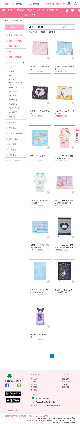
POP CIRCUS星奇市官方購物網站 (48, 405)
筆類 (10, 75)
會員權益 (34, 389)
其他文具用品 (13, 112)
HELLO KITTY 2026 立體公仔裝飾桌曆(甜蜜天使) (64, 201)
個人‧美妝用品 (15, 40)
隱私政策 (65, 387)
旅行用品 (12, 144)
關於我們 (65, 379)
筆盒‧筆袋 (12, 79)
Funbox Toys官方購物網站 (45, 402)
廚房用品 (12, 122)
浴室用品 (12, 127)
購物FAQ (34, 381)
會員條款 (34, 387)
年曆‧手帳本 (13, 67)
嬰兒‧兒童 (13, 138)
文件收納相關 (13, 100)
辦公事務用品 (13, 104)
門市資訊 (65, 381)
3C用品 (12, 117)
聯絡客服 (34, 384)
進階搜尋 (62, 4)
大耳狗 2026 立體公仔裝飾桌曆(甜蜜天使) (40, 246)
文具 (11, 62)
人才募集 (65, 384)
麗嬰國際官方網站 (42, 398)
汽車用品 (12, 155)
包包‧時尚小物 (15, 35)
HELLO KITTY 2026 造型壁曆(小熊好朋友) (64, 156)
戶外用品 (12, 149)
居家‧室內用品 (15, 133)
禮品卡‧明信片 (14, 108)
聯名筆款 (12, 71)
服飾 (11, 51)
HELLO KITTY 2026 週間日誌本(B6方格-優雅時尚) (64, 246)
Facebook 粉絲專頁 (13, 410)
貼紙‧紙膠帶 (13, 96)
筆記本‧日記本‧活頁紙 (15, 83)
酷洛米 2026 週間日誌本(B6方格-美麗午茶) (64, 291)
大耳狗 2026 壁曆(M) (37, 155)
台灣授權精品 (14, 160)
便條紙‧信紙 (13, 87)
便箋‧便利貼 (13, 91)
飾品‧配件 (13, 46)
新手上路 (34, 379)
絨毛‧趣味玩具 (15, 57)
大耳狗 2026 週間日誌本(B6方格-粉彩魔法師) (40, 291)
